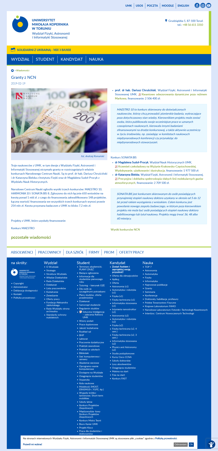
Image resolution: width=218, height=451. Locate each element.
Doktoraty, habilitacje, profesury (161, 299)
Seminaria (150, 292)
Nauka (96, 59)
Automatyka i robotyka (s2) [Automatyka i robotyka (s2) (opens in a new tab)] (124, 320)
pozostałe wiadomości (31, 237)
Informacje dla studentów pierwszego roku (91, 279)
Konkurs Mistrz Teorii (90, 420)
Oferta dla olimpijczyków (125, 276)
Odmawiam (181, 444)
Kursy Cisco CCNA (121, 357)
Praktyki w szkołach (89, 350)
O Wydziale (52, 267)
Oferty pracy (131, 252)
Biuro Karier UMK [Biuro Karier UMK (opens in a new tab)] (88, 424)
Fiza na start (118, 375)
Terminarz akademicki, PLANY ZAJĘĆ (90, 268)
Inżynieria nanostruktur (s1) (124, 310)
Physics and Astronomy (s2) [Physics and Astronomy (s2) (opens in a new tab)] (124, 348)
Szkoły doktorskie (121, 361)
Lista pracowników (56, 288)
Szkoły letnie (85, 402)
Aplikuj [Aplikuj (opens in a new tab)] (115, 279)
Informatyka (151, 281)
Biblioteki (84, 353)
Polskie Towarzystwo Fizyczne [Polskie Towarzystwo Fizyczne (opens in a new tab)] (160, 303)
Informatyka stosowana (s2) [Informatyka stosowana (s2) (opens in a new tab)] (124, 342)
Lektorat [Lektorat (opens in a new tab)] (83, 339)
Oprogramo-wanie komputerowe (88, 367)
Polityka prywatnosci (24, 298)
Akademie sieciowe (89, 363)
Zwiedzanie (52, 295)
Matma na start (120, 371)
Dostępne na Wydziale (91, 373)
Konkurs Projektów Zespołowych (89, 406)
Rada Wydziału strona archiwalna (57, 310)
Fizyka (148, 278)
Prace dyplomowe (88, 324)
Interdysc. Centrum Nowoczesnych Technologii (169, 313)
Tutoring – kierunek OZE (92, 285)
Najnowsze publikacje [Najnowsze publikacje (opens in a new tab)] (156, 285)
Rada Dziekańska (55, 281)
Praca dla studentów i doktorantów (90, 432)
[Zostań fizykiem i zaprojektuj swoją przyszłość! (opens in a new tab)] (125, 269)
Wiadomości (22, 70)
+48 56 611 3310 (193, 25)
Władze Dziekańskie (56, 278)
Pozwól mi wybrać (32, 444)
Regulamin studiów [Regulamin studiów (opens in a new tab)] (89, 308)
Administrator (20, 287)
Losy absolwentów (121, 364)
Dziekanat (51, 285)
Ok (191, 444)
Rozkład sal (85, 332)
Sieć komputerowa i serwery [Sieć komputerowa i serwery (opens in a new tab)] (89, 358)
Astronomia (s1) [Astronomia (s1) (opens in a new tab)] (120, 286)
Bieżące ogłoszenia (89, 273)
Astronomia (151, 270)
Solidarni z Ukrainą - (44, 50)
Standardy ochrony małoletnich (56, 316)
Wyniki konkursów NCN (125, 229)
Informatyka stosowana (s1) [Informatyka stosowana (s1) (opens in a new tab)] (124, 304)
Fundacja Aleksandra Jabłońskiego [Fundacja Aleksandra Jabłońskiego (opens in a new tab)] (57, 304)
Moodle (168, 5)
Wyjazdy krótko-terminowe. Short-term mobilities (91, 396)
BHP (81, 335)
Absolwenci (22, 252)
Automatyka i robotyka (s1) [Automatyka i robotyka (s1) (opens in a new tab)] (124, 291)
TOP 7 (148, 267)
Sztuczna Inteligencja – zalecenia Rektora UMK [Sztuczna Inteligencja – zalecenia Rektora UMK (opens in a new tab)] (93, 315)
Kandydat (72, 59)
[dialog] (109, 442)
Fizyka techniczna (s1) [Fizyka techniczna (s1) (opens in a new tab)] (123, 300)
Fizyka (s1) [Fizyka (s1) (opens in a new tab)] (117, 296)
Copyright (18, 283)
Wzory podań (86, 321)
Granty (148, 288)
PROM (109, 252)
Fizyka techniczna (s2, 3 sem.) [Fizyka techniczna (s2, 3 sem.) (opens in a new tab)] (124, 336)
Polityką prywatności (166, 438)
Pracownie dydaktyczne (91, 342)
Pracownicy (49, 252)
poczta (152, 5)
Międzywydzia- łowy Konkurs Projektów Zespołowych (89, 414)
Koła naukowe (86, 383)
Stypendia (84, 380)
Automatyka (151, 274)
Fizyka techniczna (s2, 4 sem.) (124, 330)
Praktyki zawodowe (89, 346)
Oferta (115, 283)
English (183, 5)
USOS (139, 5)
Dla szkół (75, 252)
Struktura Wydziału (56, 274)
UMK (128, 5)
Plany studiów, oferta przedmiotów (90, 296)
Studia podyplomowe (123, 353)
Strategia (51, 270)
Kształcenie (52, 292)
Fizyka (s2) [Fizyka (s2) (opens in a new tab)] (117, 325)
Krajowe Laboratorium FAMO (160, 306)
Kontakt (17, 294)
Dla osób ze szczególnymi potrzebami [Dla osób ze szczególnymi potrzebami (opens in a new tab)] (92, 290)
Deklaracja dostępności (25, 291)
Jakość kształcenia (88, 328)
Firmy (94, 252)
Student (45, 59)
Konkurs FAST (119, 379)
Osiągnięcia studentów (91, 376)
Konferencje (151, 295)
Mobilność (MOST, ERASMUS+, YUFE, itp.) (91, 388)
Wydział (20, 59)
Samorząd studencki (89, 305)
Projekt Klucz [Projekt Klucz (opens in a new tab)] (86, 428)
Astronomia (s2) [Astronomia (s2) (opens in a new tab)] (120, 316)
